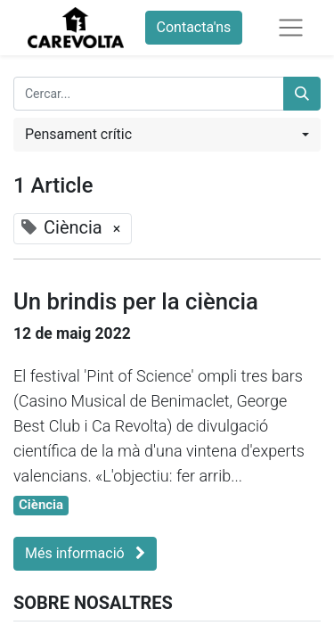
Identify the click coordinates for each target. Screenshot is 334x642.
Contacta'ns (194, 27)
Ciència (41, 505)
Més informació (85, 553)
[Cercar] (302, 94)
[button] (167, 135)
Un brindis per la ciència (135, 301)
